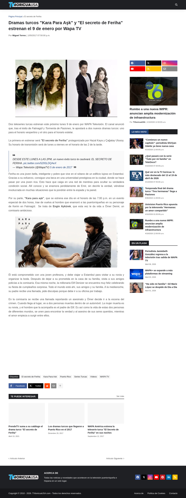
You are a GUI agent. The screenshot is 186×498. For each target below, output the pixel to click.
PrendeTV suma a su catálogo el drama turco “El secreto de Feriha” (26, 429)
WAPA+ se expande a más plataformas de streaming (159, 272)
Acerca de (139, 493)
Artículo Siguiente (114, 458)
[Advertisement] (67, 48)
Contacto (173, 493)
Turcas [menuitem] (75, 14)
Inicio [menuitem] (14, 14)
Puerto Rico (65, 376)
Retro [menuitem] (125, 14)
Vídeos (93, 376)
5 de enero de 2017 (61, 167)
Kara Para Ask (50, 376)
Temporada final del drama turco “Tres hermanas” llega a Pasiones (161, 191)
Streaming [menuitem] (91, 14)
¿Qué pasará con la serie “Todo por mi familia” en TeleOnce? (158, 159)
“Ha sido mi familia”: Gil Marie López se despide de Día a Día (161, 285)
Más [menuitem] (136, 14)
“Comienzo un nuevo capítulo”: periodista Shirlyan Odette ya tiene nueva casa (160, 142)
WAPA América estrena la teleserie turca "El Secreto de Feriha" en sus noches (103, 429)
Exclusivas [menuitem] (109, 14)
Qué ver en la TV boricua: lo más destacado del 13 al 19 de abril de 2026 (161, 175)
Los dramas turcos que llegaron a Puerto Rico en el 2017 (66, 428)
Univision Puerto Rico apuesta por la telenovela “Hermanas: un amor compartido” (161, 207)
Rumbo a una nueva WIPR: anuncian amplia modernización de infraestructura (153, 113)
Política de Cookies (156, 493)
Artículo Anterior (17, 458)
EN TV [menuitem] (43, 14)
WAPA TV (104, 376)
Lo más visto (139, 132)
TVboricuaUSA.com (41, 493)
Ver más (120, 396)
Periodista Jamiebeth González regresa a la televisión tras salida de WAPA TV (161, 256)
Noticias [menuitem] (27, 14)
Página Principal (15, 16)
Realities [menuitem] (59, 14)
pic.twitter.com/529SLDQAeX (39, 163)
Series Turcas (80, 376)
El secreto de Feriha (32, 16)
